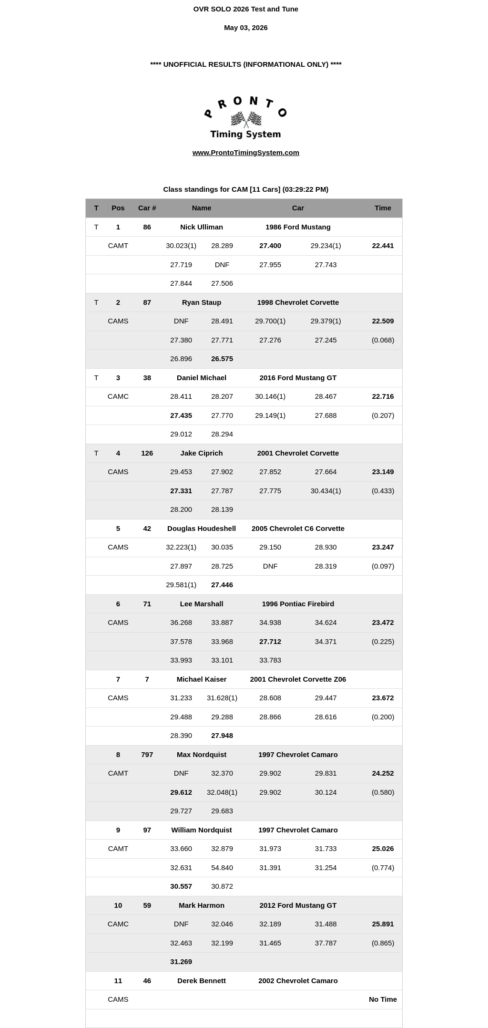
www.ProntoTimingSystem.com (246, 152)
